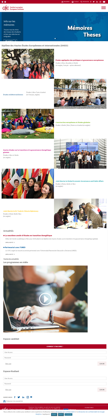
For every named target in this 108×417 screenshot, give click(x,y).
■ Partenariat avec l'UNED (14, 247)
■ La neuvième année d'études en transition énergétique (27, 235)
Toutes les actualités (11, 259)
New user (8, 364)
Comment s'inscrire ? (55, 346)
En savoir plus (68, 414)
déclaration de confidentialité (65, 412)
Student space (89, 407)
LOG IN (102, 364)
